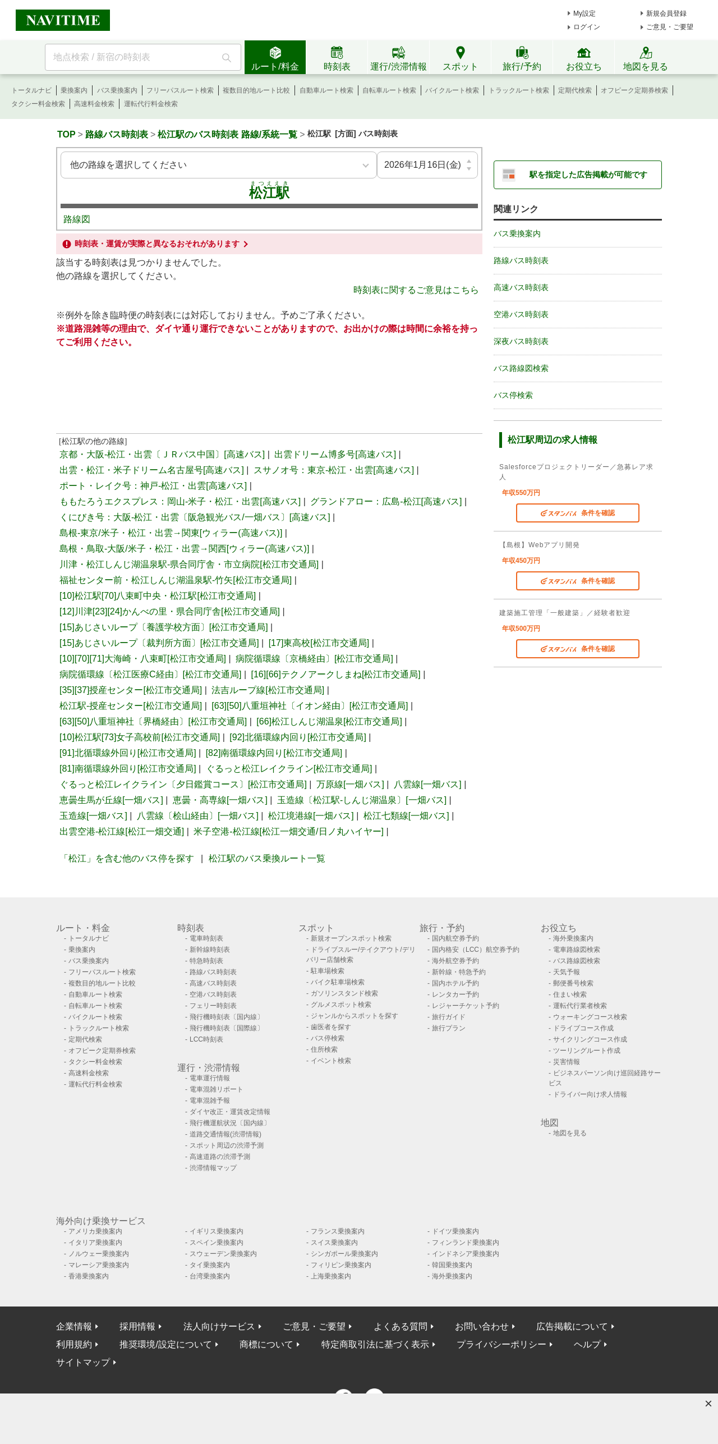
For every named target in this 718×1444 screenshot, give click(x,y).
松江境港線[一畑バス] (311, 815)
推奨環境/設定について (165, 1344)
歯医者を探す (331, 1027)
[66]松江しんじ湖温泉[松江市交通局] (329, 721)
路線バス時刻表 (116, 134)
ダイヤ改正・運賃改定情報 (230, 1112)
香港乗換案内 (88, 1276)
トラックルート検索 (519, 90)
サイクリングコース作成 (590, 1039)
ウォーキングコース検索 (590, 1017)
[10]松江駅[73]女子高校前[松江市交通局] (139, 737)
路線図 (76, 219)
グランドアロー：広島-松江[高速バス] (386, 501)
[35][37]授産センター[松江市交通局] (130, 690)
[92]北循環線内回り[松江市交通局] (297, 737)
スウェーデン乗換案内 (223, 1254)
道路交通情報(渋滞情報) (225, 1134)
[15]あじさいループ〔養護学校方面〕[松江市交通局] (163, 627)
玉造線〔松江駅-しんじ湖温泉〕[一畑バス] (362, 800)
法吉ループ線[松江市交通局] (267, 690)
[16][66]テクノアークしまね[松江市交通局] (336, 674)
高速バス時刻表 (521, 287)
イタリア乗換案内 (95, 1242)
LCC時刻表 (206, 1039)
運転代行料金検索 (151, 104)
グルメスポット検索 (341, 1004)
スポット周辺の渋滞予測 (227, 1145)
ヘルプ (587, 1344)
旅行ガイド (449, 1017)
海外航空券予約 (455, 961)
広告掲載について (572, 1326)
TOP (66, 134)
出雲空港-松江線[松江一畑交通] (121, 831)
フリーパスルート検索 (180, 90)
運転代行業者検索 (580, 1006)
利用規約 (74, 1344)
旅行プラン (449, 1028)
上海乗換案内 (331, 1276)
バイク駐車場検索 (338, 982)
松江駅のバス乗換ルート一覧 (267, 858)
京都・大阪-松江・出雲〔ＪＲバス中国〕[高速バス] (162, 454)
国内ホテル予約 (455, 983)
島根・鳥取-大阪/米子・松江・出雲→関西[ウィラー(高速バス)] (184, 548)
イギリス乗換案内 (216, 1231)
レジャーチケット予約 (465, 1006)
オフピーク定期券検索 (634, 90)
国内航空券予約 (455, 938)
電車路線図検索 (576, 950)
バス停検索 (513, 395)
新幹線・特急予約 (459, 972)
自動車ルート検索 (326, 90)
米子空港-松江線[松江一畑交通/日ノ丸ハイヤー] (289, 831)
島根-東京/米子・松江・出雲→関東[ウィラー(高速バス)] (170, 533)
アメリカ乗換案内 (95, 1231)
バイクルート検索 (452, 90)
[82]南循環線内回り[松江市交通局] (274, 753)
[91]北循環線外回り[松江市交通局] (127, 753)
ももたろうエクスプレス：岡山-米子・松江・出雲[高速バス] (180, 501)
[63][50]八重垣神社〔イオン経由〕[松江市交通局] (309, 705)
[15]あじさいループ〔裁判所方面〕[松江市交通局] (159, 643)
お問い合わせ (482, 1326)
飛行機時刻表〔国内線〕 (227, 1017)
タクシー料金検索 (38, 104)
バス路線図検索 (521, 368)
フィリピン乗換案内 (341, 1265)
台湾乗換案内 (210, 1276)
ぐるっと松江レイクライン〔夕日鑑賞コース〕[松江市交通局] (183, 784)
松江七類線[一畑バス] (406, 815)
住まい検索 (570, 994)
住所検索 (324, 1049)
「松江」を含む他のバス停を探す (126, 858)
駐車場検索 (327, 971)
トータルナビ (31, 90)
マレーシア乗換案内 (98, 1265)
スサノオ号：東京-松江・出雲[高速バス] (334, 470)
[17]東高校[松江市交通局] (319, 643)
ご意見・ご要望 (669, 27)
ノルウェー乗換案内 (98, 1254)
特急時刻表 (206, 961)
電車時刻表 (206, 938)
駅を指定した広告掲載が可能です (588, 174)
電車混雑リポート (216, 1089)
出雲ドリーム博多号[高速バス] (335, 454)
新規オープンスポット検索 (351, 938)
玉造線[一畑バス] (93, 815)
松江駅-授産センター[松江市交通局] (130, 705)
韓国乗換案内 (452, 1265)
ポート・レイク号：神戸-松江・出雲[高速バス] (153, 485)
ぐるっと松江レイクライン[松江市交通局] (289, 768)
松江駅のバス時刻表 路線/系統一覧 (227, 134)
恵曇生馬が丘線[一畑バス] (111, 800)
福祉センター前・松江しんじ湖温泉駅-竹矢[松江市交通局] (175, 580)
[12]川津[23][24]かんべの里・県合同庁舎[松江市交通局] (169, 611)
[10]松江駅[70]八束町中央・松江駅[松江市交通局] (157, 595)
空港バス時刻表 (521, 314)
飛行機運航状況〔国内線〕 (230, 1123)
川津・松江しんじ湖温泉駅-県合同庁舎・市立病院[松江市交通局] (189, 564)
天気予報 (566, 972)
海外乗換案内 (573, 938)
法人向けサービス (219, 1326)
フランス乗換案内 (338, 1231)
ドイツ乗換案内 (455, 1231)
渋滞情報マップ (213, 1168)
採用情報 (137, 1326)
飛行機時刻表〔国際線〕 (227, 1028)
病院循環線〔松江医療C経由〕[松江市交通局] (150, 674)
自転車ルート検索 (389, 90)
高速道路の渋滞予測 (220, 1157)
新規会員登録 (666, 13)
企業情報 (74, 1326)
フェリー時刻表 (213, 1006)
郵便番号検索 (573, 983)
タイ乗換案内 (210, 1265)
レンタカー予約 (455, 994)
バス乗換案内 (117, 90)
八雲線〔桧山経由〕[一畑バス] (198, 815)
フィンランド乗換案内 (465, 1242)
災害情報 (566, 1062)
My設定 (584, 13)
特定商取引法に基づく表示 (375, 1344)
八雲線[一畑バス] (428, 784)
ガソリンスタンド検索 (344, 993)
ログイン (586, 27)
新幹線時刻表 (210, 950)
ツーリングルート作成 (586, 1051)
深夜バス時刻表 (521, 341)
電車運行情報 (210, 1078)
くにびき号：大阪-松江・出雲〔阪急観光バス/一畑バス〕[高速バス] (194, 517)
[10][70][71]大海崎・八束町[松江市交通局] (142, 658)
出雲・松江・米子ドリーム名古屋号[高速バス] (151, 470)
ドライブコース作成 (583, 1028)
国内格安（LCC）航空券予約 (475, 950)
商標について (266, 1344)
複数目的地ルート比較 (256, 90)
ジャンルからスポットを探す (354, 1016)
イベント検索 (331, 1061)
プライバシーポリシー (501, 1344)
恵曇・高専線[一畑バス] (220, 800)
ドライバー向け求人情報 (590, 1094)
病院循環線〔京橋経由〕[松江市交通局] (314, 658)
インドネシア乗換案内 (465, 1254)
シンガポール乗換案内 (344, 1254)
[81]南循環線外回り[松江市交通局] (127, 768)
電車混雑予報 (210, 1100)
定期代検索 (575, 90)
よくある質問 (400, 1326)
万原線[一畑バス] (350, 784)
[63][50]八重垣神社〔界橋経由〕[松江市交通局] (153, 721)
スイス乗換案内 (334, 1242)
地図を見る (570, 1133)
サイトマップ (83, 1362)
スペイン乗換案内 (216, 1242)
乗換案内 (74, 90)
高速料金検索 (94, 104)
